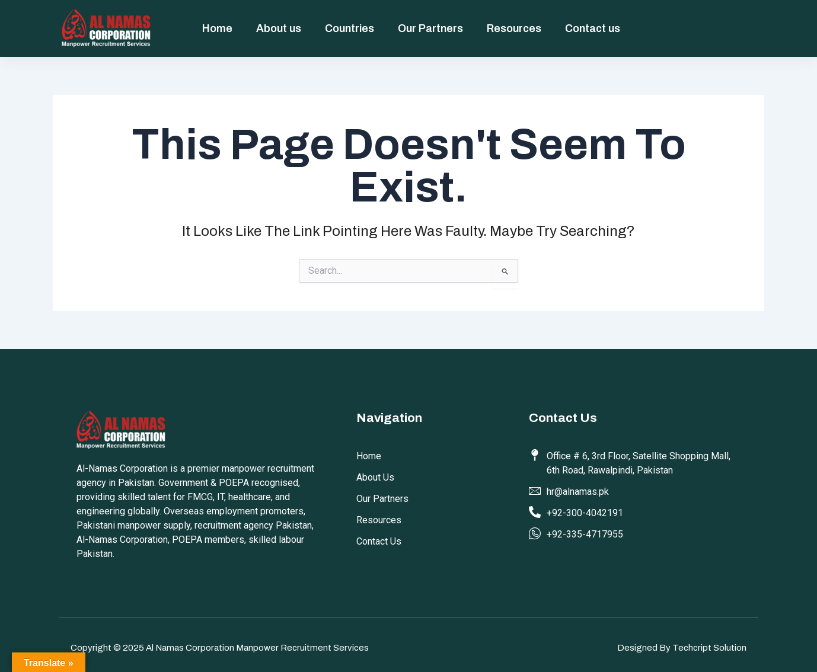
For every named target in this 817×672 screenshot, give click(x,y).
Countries (349, 28)
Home (217, 28)
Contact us (592, 28)
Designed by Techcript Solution (681, 647)
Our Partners (430, 28)
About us (278, 28)
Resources (514, 28)
